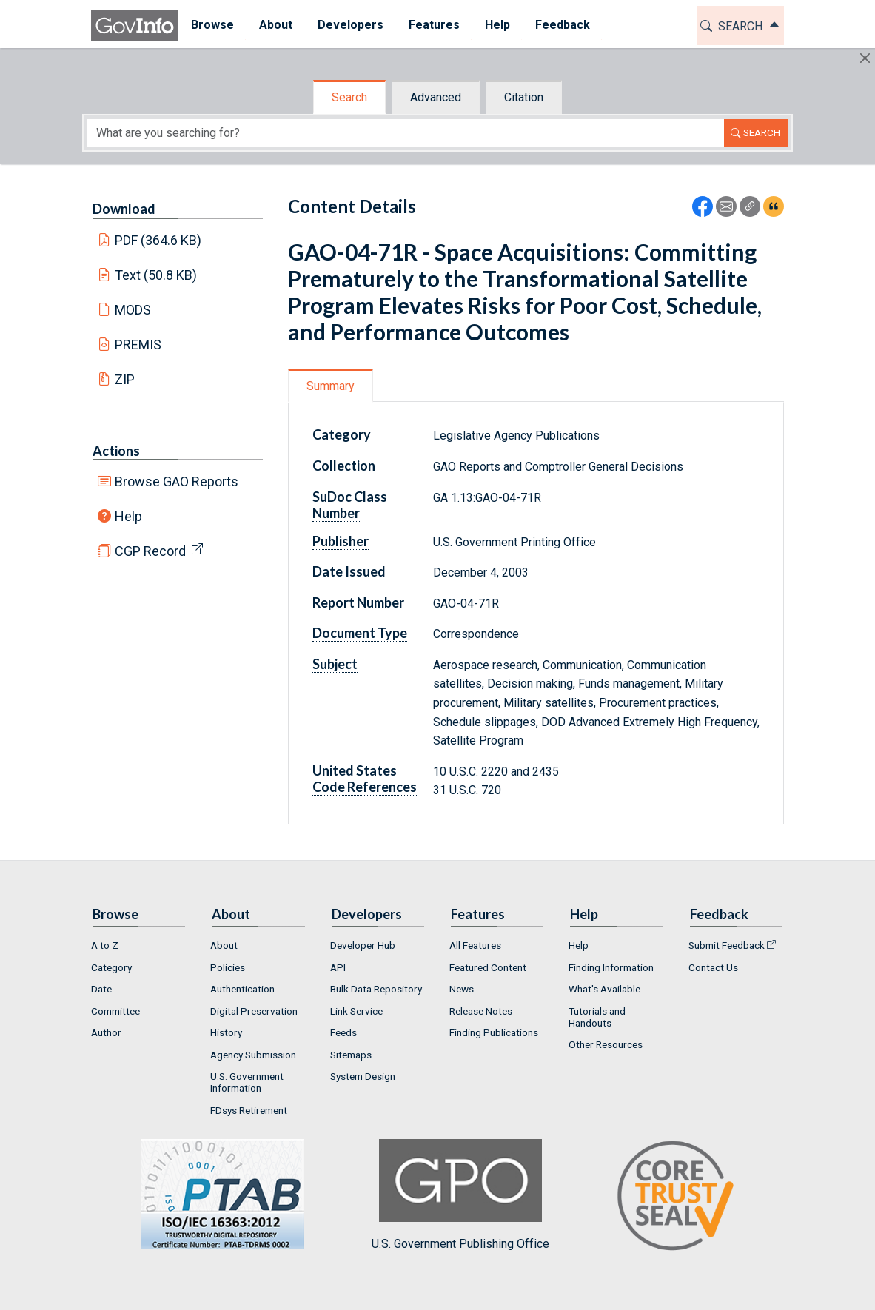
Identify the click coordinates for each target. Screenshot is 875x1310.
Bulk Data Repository (376, 989)
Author (106, 1032)
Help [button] (497, 25)
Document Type (359, 633)
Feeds (343, 1032)
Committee (115, 1011)
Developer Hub (362, 945)
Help (128, 516)
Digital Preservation (254, 1011)
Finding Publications (493, 1032)
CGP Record (150, 551)
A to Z (104, 945)
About (224, 945)
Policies (227, 967)
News (461, 989)
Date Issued (349, 571)
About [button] (275, 25)
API (338, 967)
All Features (475, 945)
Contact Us (713, 967)
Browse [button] (212, 25)
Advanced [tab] (435, 97)
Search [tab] (349, 97)
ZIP (125, 379)
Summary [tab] (330, 386)
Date (101, 989)
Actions (116, 451)
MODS (133, 310)
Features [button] (434, 25)
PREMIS (138, 344)
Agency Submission (253, 1055)
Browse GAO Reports (176, 481)
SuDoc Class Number (349, 504)
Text (156, 275)
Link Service (356, 1011)
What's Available (604, 989)
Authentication (242, 989)
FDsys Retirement (248, 1110)
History (226, 1032)
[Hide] (865, 58)
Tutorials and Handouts (597, 1017)
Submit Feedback (726, 945)
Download (124, 209)
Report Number (358, 602)
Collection (343, 465)
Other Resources (606, 1044)
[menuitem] (212, 25)
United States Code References (364, 778)
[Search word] (405, 133)
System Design (362, 1076)
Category (341, 434)
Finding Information (611, 967)
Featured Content (487, 967)
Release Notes (480, 1011)
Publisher (340, 541)
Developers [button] (350, 25)
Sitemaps (351, 1055)
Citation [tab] (523, 97)
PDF (158, 240)
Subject (335, 664)
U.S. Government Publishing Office (460, 1195)
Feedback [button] (562, 25)
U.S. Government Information (247, 1082)
